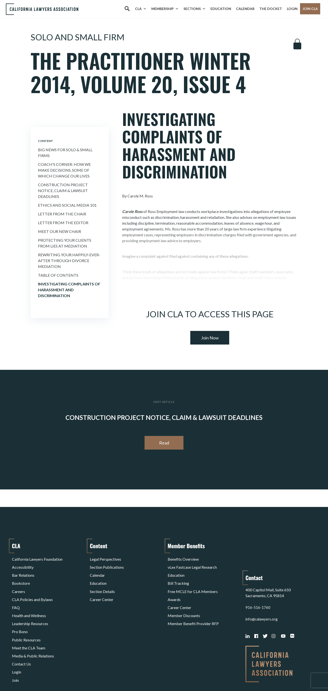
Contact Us (21, 633)
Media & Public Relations (33, 628)
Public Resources (26, 616)
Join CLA (310, 9)
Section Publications (107, 563)
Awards (174, 587)
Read (164, 442)
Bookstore (21, 575)
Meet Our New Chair (59, 231)
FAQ (16, 593)
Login (292, 9)
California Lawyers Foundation (37, 558)
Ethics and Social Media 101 (67, 205)
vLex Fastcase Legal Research (192, 563)
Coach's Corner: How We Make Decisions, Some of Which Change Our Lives (64, 170)
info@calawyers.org (262, 587)
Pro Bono (20, 610)
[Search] (127, 8)
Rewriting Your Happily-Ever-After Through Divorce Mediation (69, 260)
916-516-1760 (258, 575)
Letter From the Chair (62, 214)
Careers (18, 581)
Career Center (101, 587)
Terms (33, 674)
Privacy (52, 674)
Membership (165, 8)
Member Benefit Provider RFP (193, 604)
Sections (194, 8)
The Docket (270, 9)
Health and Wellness (29, 598)
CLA (140, 8)
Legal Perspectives (105, 558)
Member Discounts (184, 598)
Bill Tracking (178, 575)
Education (220, 9)
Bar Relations (23, 569)
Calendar (245, 9)
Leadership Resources (30, 604)
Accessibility (23, 563)
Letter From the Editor (63, 222)
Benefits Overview (183, 558)
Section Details (102, 581)
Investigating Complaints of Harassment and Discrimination (69, 290)
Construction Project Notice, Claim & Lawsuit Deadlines (63, 190)
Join (15, 645)
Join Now (210, 337)
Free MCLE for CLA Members (193, 581)
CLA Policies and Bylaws (32, 587)
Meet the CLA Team (28, 622)
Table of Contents (58, 275)
